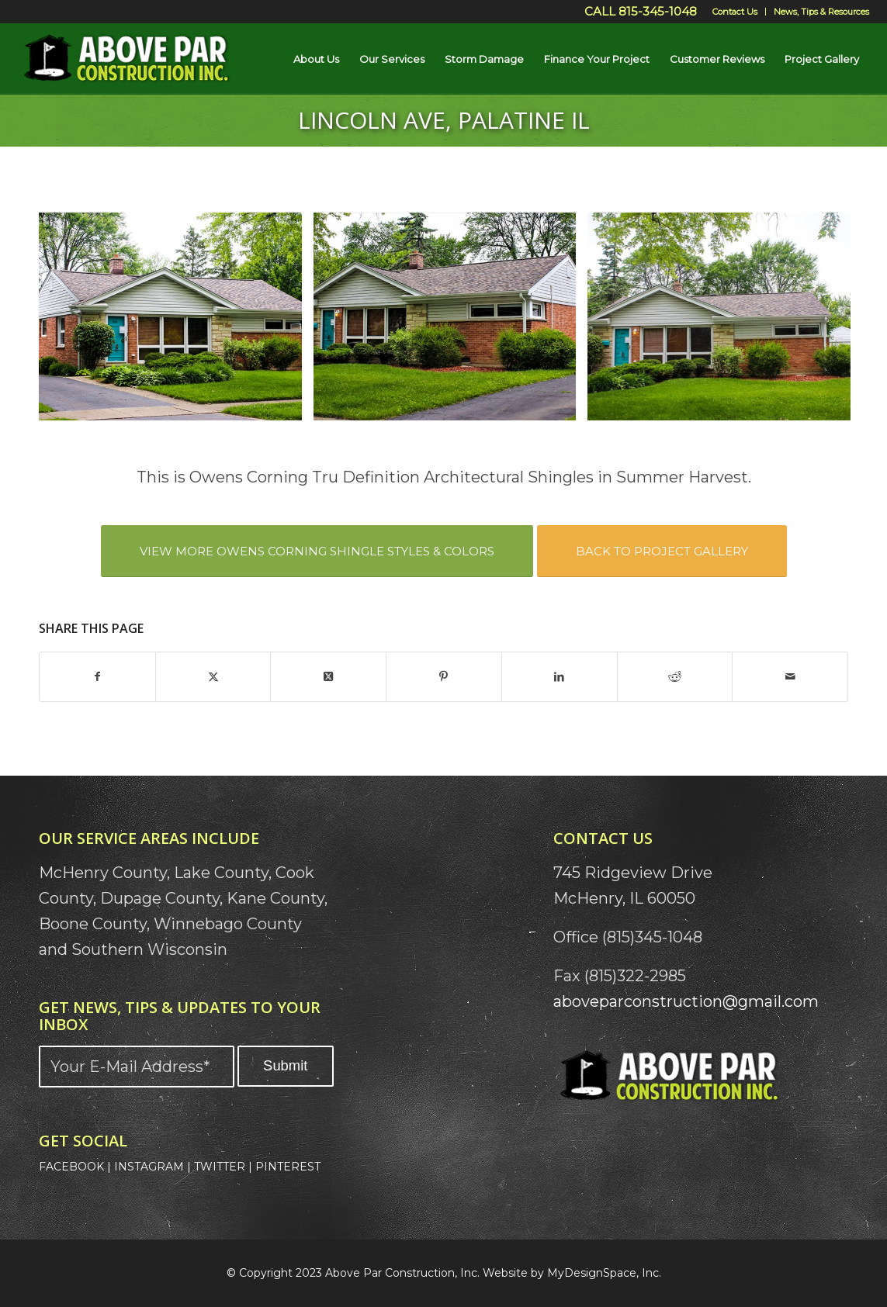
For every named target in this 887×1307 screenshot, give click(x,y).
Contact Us (734, 11)
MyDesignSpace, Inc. (604, 1273)
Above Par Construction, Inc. (402, 1273)
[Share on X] (213, 676)
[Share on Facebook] (97, 676)
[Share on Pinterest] (443, 676)
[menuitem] (735, 12)
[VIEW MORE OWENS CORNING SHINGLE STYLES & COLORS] (317, 551)
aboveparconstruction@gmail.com (686, 1001)
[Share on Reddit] (675, 676)
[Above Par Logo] (127, 59)
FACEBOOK (71, 1167)
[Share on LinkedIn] (559, 676)
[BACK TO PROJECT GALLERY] (662, 551)
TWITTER (219, 1167)
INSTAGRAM (149, 1167)
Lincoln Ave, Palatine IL (444, 120)
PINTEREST (287, 1167)
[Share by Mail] (790, 676)
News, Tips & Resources (821, 11)
